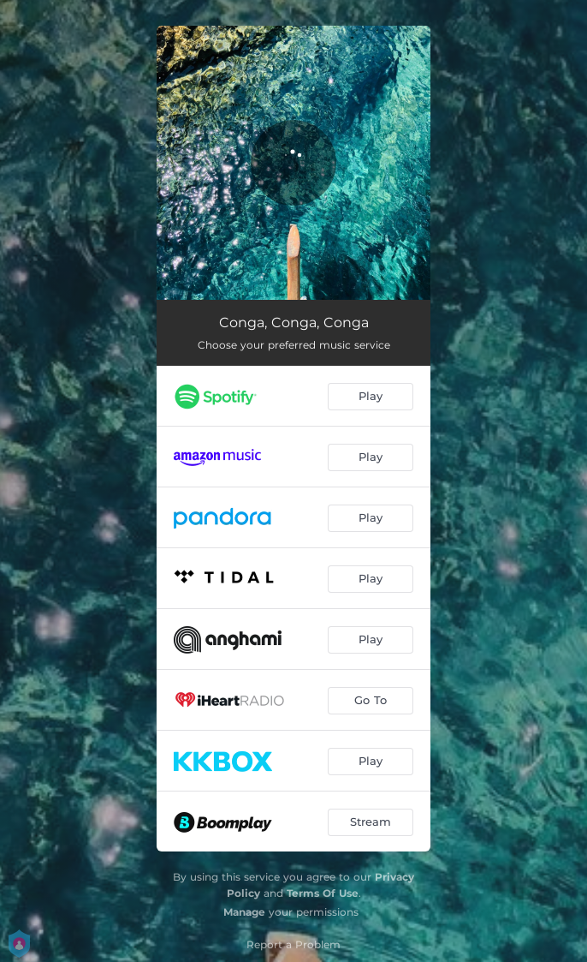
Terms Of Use (323, 893)
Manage (244, 911)
